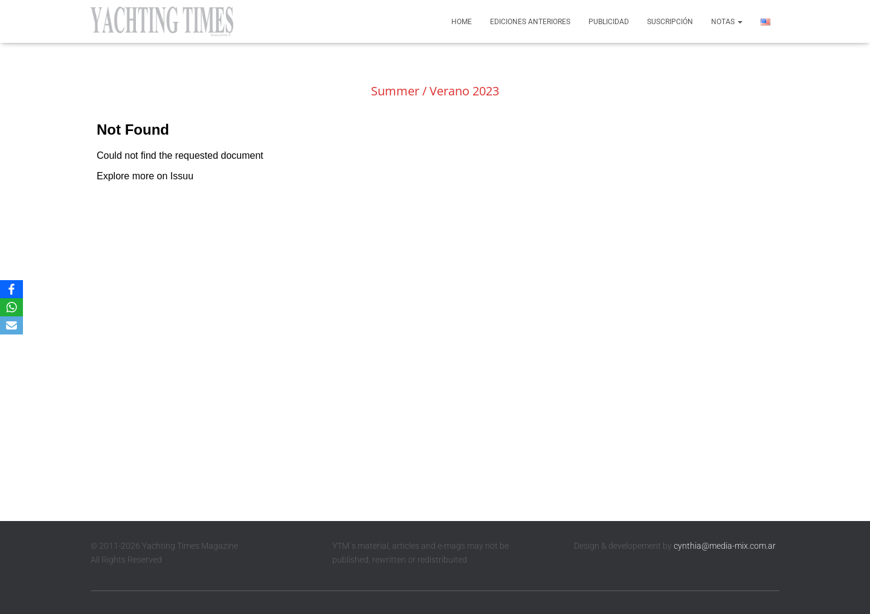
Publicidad (608, 22)
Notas (727, 22)
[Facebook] (11, 289)
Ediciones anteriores (530, 22)
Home (461, 22)
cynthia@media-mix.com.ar (725, 546)
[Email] (11, 325)
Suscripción (670, 22)
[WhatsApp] (11, 307)
